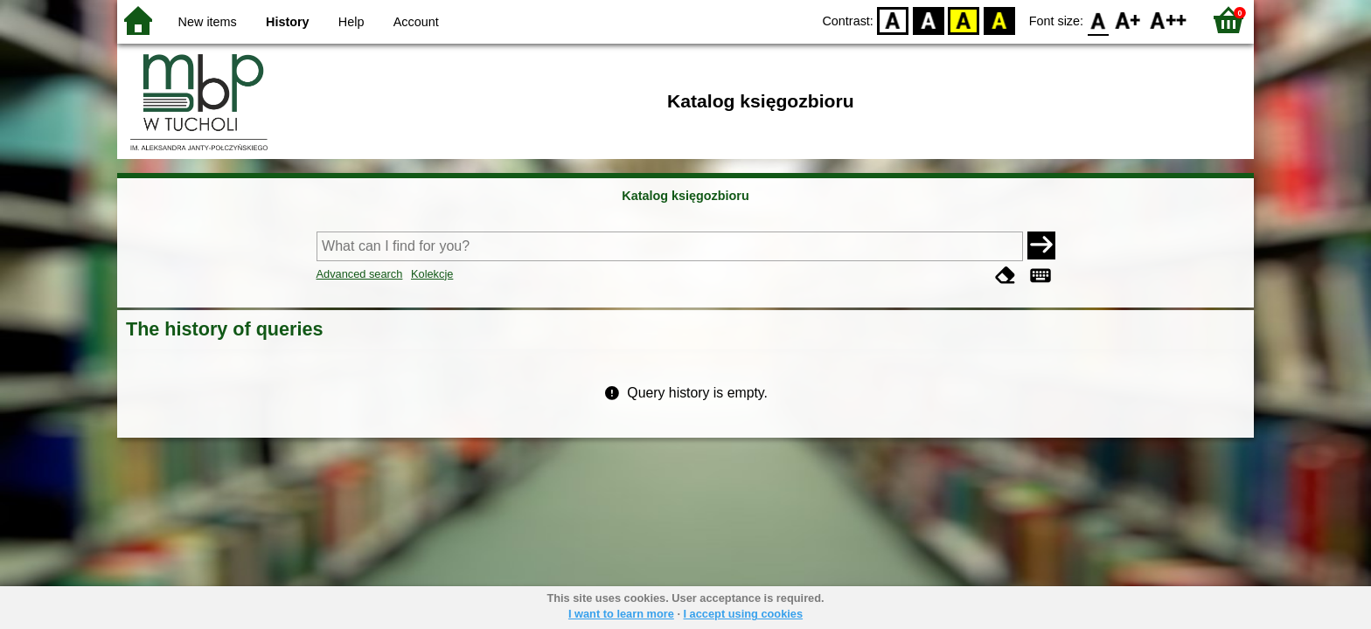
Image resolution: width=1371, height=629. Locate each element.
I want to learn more (621, 613)
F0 (1097, 19)
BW (928, 19)
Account (416, 22)
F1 (1128, 19)
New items (207, 22)
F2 (1168, 19)
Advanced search (360, 273)
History (288, 22)
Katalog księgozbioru (685, 196)
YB (964, 19)
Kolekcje (432, 273)
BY (999, 19)
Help (351, 22)
